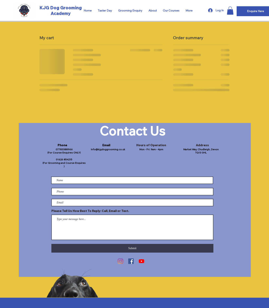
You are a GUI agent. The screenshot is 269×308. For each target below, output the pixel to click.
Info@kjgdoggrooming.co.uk (108, 149)
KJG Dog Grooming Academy (60, 10)
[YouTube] (141, 261)
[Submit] (132, 248)
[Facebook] (131, 261)
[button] (230, 10)
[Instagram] (120, 261)
